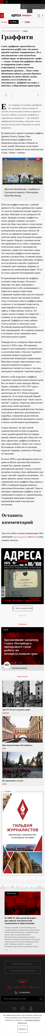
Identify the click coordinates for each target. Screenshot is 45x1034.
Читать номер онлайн (22, 608)
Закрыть (40, 998)
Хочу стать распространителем (22, 971)
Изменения (5, 713)
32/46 (25, 31)
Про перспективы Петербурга (17, 745)
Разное (13, 22)
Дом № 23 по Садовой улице (16, 710)
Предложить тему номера (22, 964)
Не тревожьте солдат (12, 781)
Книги (4, 748)
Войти (34, 537)
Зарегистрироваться (20, 537)
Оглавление (22, 992)
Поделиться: (6, 94)
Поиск (1, 1)
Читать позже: (38, 94)
